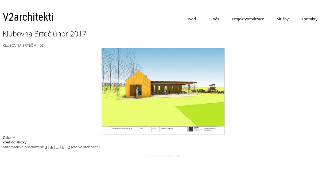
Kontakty (309, 18)
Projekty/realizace (248, 18)
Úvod (191, 18)
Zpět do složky (14, 142)
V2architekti (28, 17)
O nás (214, 18)
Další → (9, 137)
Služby (283, 18)
